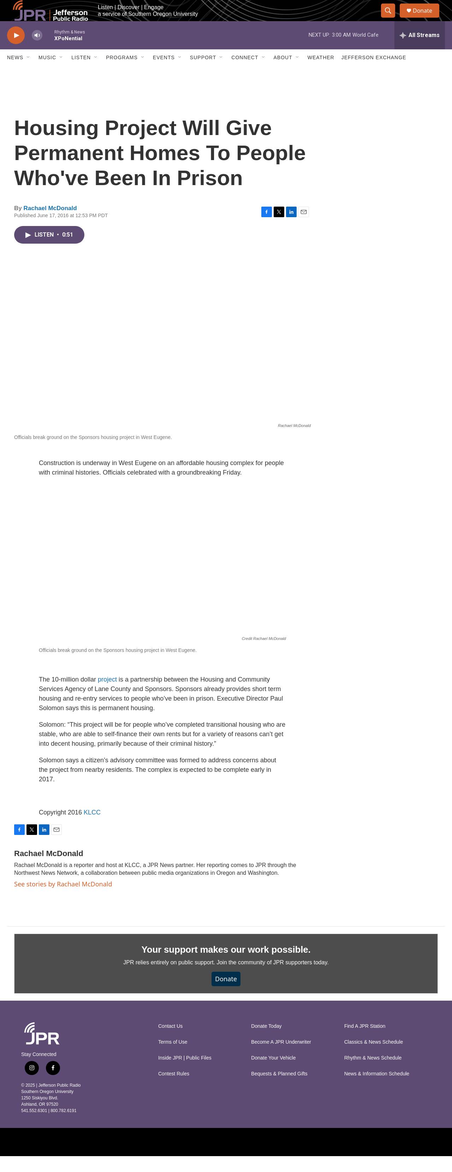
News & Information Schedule (376, 1089)
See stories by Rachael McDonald (63, 900)
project (108, 695)
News (15, 73)
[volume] (37, 51)
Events (164, 73)
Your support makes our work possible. (226, 965)
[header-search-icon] (391, 19)
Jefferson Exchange (373, 73)
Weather (321, 73)
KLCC (92, 828)
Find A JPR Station (365, 1042)
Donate (427, 18)
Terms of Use (172, 1058)
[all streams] (419, 51)
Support (203, 73)
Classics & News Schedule (373, 1058)
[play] (16, 51)
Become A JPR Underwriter (281, 1058)
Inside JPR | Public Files (185, 1073)
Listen (81, 73)
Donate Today (266, 1042)
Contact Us (170, 1042)
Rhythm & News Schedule (373, 1073)
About (283, 73)
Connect (244, 73)
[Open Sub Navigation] (28, 73)
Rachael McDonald (50, 224)
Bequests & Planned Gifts (279, 1089)
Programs (122, 73)
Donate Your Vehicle (273, 1073)
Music (47, 73)
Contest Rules (173, 1089)
